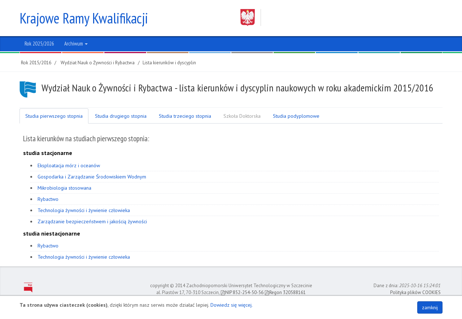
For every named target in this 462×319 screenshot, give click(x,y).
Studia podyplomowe (296, 116)
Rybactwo (48, 199)
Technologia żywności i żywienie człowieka (84, 210)
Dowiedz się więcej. (231, 305)
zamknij (430, 307)
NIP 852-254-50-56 (242, 292)
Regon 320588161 (285, 292)
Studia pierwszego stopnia (54, 116)
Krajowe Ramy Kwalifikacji (83, 18)
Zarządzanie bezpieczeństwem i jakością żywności (92, 221)
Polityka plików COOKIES (415, 292)
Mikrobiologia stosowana (64, 188)
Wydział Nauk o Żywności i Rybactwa (98, 63)
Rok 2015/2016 (36, 63)
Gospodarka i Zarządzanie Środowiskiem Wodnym (92, 176)
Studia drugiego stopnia (121, 116)
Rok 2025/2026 (39, 43)
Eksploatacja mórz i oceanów (69, 165)
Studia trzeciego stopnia (185, 116)
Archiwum (76, 43)
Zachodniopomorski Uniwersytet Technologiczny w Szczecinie (334, 17)
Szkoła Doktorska (242, 116)
